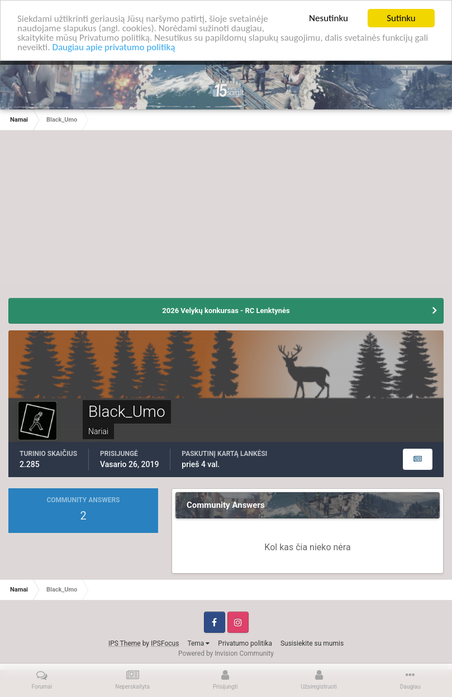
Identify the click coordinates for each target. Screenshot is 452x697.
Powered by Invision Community (226, 653)
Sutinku (401, 18)
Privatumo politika (245, 643)
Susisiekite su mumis (312, 643)
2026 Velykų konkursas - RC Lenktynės (225, 310)
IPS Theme (124, 643)
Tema (198, 643)
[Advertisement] (226, 220)
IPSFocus (165, 643)
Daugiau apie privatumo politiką (113, 47)
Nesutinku (328, 18)
